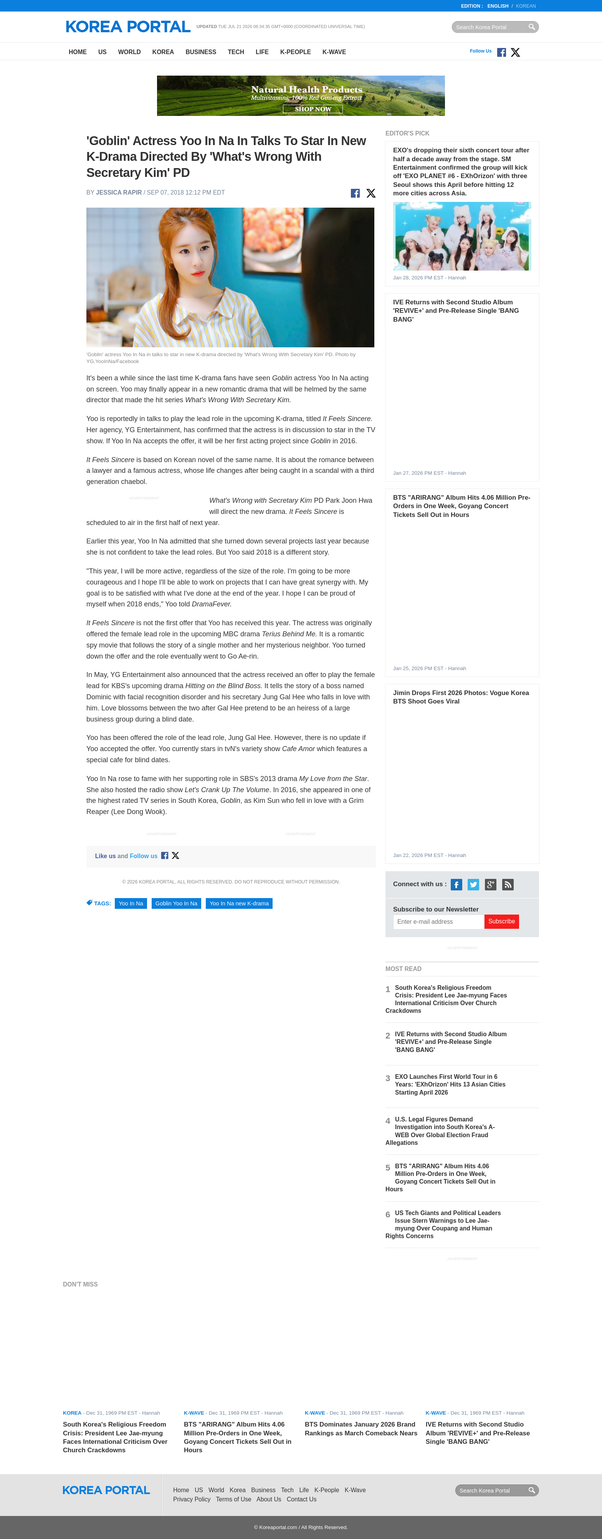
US (102, 52)
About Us (268, 1499)
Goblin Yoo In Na (176, 903)
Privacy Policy (191, 1499)
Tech (236, 52)
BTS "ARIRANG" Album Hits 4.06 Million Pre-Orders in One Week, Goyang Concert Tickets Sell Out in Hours (461, 506)
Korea (163, 52)
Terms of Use (233, 1499)
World (129, 52)
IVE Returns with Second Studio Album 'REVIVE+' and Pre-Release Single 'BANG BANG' (456, 311)
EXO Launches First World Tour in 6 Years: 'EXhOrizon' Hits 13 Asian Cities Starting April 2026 (450, 1084)
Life (262, 52)
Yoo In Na (131, 903)
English (498, 6)
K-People (295, 52)
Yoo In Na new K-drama (239, 903)
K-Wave (334, 52)
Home (78, 52)
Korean (526, 6)
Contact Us (301, 1499)
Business (200, 52)
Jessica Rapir (119, 192)
